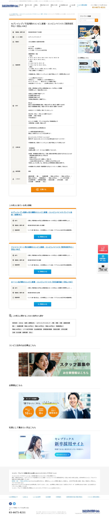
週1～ (14, 326)
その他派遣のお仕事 (63, 5)
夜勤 (57, 323)
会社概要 (48, 497)
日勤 (61, 323)
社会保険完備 (38, 329)
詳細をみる (42, 237)
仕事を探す (21, 5)
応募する (43, 189)
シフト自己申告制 (28, 329)
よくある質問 (72, 5)
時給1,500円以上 (16, 329)
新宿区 (13, 481)
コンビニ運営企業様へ (82, 5)
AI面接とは (36, 5)
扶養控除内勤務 (47, 329)
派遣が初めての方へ (44, 5)
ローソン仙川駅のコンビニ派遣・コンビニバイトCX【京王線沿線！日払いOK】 (42, 282)
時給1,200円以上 (29, 326)
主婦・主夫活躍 (16, 332)
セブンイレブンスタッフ (43, 323)
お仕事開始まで (13, 497)
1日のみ (21, 323)
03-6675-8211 (98, 7)
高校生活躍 (56, 329)
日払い (31, 332)
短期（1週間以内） (30, 323)
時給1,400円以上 (50, 326)
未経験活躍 (20, 326)
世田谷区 (14, 323)
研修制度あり (59, 326)
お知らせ (25, 497)
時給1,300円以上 (39, 326)
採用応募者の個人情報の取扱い (74, 497)
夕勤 (53, 323)
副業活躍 (25, 332)
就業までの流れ (54, 5)
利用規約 (58, 497)
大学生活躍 (64, 329)
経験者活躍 (67, 323)
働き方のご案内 (28, 5)
